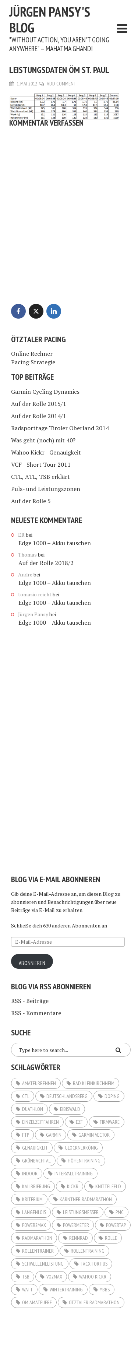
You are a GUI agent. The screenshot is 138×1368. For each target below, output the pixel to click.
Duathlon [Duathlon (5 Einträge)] (32, 1109)
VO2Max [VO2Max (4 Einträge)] (54, 1276)
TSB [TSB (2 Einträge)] (25, 1276)
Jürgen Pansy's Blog (49, 19)
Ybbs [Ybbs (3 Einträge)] (105, 1289)
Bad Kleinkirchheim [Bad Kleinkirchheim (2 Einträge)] (93, 1083)
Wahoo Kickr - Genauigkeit (46, 452)
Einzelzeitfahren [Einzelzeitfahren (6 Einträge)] (40, 1122)
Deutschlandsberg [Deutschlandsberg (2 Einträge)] (67, 1096)
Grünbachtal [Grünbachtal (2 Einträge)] (36, 1160)
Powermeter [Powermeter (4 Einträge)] (76, 1225)
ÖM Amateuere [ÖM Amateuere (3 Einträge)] (37, 1302)
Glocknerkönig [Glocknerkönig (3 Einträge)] (81, 1147)
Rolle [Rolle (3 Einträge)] (111, 1238)
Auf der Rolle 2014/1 (38, 416)
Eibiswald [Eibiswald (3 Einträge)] (70, 1109)
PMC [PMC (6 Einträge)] (120, 1212)
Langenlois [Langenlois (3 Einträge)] (34, 1212)
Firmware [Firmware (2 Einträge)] (110, 1122)
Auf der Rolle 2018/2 (46, 563)
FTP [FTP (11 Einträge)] (25, 1135)
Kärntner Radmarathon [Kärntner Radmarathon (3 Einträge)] (86, 1199)
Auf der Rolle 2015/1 (38, 404)
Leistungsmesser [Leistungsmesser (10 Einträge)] (81, 1212)
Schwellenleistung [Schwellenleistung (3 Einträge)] (43, 1263)
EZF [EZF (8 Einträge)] (79, 1122)
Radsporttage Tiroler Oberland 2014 (60, 428)
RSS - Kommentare (36, 1013)
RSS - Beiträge (30, 1001)
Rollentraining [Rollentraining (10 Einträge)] (88, 1251)
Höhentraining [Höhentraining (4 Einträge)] (84, 1160)
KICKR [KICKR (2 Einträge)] (72, 1186)
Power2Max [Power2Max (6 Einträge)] (34, 1225)
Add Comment (61, 83)
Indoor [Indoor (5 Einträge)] (30, 1173)
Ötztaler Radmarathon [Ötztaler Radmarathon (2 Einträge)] (94, 1302)
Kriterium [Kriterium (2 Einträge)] (32, 1199)
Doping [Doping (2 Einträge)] (112, 1096)
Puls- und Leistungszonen (45, 489)
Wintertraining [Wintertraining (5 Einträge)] (66, 1289)
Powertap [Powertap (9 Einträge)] (116, 1225)
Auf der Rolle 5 (31, 501)
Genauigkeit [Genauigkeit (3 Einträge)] (35, 1147)
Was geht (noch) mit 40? (43, 440)
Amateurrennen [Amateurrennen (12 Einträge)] (39, 1083)
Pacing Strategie (33, 362)
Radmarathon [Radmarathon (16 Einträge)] (37, 1238)
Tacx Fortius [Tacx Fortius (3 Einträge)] (94, 1263)
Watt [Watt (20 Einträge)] (27, 1289)
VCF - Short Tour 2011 (41, 464)
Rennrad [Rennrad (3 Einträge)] (78, 1238)
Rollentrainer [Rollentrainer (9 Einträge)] (38, 1251)
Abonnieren (32, 963)
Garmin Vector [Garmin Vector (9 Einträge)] (94, 1135)
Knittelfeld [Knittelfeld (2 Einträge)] (108, 1186)
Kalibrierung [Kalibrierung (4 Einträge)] (36, 1186)
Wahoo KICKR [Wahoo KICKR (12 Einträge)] (92, 1276)
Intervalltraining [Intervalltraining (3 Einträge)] (73, 1173)
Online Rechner (32, 354)
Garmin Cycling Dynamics (45, 391)
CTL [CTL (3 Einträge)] (25, 1096)
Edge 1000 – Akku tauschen (54, 543)
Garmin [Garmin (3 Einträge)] (53, 1135)
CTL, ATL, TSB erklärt (40, 477)
